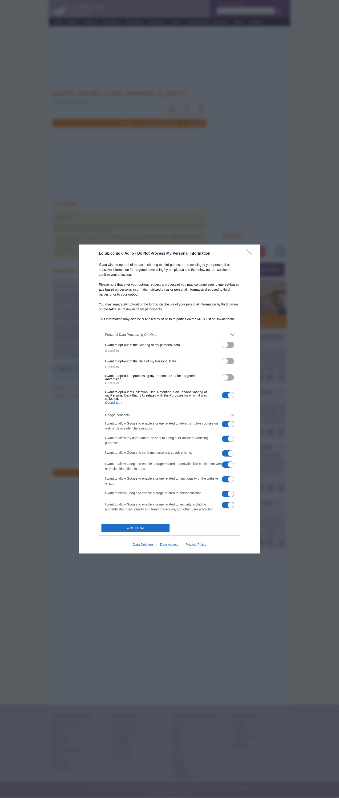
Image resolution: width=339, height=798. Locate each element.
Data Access (169, 544)
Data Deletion (143, 544)
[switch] (228, 345)
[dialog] (169, 399)
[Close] (250, 253)
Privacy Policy (196, 544)
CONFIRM (135, 528)
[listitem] (169, 334)
